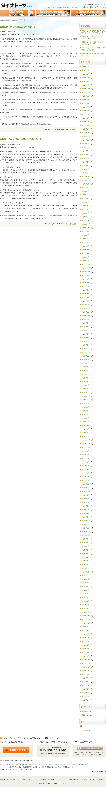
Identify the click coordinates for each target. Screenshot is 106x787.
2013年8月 (85, 630)
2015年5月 (85, 554)
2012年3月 (85, 693)
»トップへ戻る (85, 730)
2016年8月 (85, 499)
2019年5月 (85, 378)
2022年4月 (85, 250)
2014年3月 (85, 605)
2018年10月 (85, 403)
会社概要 (43, 779)
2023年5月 (85, 202)
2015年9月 (85, 539)
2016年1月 (85, 524)
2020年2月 (85, 345)
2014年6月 (85, 594)
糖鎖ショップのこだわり (88, 13)
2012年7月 (85, 678)
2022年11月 (85, 224)
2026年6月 (85, 67)
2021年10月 (85, 272)
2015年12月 (85, 528)
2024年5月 (85, 158)
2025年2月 (85, 125)
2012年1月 (85, 700)
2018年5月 (85, 422)
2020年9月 (85, 319)
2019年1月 (85, 393)
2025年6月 (85, 111)
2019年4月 (85, 381)
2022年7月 (85, 239)
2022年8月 (85, 235)
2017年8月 (85, 455)
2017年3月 (85, 473)
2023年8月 (85, 191)
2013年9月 (85, 627)
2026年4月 (85, 74)
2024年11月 (85, 136)
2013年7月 (85, 634)
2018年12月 (85, 396)
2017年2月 (85, 477)
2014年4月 (85, 601)
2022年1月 (85, 261)
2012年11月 (85, 663)
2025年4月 (85, 118)
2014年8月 (85, 586)
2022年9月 (85, 231)
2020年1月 (85, 348)
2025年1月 (85, 129)
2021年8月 (85, 279)
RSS (83, 726)
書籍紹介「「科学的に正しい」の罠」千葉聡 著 (93, 37)
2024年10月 (85, 140)
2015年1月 (85, 568)
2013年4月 (85, 645)
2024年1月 (85, 173)
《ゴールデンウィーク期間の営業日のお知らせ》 (93, 49)
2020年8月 (85, 323)
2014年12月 (85, 572)
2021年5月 (85, 290)
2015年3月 (85, 561)
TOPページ (50, 7)
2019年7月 (85, 370)
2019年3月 (85, 385)
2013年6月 (85, 638)
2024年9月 (85, 144)
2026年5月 (85, 70)
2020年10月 (85, 316)
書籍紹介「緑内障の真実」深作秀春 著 (19, 27)
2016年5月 (85, 510)
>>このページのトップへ (98, 771)
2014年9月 (85, 583)
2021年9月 (85, 275)
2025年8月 (85, 103)
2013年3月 (85, 649)
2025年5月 (85, 114)
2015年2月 (85, 564)
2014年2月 (85, 608)
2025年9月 (85, 100)
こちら (22, 769)
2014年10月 (85, 579)
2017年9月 (85, 451)
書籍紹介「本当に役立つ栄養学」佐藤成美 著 (21, 139)
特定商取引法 (11, 779)
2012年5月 (85, 685)
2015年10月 (85, 535)
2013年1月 (85, 656)
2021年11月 (85, 268)
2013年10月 (85, 623)
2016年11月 (85, 488)
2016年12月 (85, 484)
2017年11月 (85, 444)
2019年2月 (85, 389)
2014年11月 (85, 575)
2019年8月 (85, 367)
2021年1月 (85, 305)
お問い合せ (51, 779)
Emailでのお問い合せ (63, 7)
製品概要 (2, 779)
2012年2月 (85, 696)
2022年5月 (85, 246)
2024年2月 (85, 169)
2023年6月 (85, 199)
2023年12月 (85, 177)
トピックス (14, 20)
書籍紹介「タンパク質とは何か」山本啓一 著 (92, 43)
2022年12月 (85, 220)
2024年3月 (85, 166)
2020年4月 (85, 338)
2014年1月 (85, 612)
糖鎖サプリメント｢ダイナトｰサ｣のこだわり (53, 13)
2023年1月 (85, 217)
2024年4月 (85, 162)
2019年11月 (85, 356)
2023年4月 (85, 206)
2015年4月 (85, 557)
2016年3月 (85, 517)
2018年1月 (85, 436)
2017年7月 (85, 458)
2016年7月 (85, 502)
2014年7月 (85, 590)
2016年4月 (85, 513)
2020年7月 (85, 327)
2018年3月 (85, 429)
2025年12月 (85, 89)
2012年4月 (85, 689)
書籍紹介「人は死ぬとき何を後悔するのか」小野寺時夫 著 (93, 32)
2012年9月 (85, 671)
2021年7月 (85, 283)
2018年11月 (85, 400)
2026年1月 (85, 85)
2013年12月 (85, 616)
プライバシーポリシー (23, 779)
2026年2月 (85, 81)
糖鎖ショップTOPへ (5, 20)
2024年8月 (85, 147)
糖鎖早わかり (17, 13)
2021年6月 (85, 286)
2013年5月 (85, 641)
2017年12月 (85, 440)
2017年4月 (85, 469)
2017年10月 (85, 447)
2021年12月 (85, 264)
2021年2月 (85, 301)
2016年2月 (85, 521)
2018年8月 (85, 411)
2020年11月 (85, 312)
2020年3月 (85, 341)
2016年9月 (85, 495)
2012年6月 (85, 682)
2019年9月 (85, 363)
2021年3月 (85, 297)
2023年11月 (85, 180)
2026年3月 (85, 78)
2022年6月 (85, 242)
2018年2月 (85, 433)
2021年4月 (85, 294)
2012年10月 (85, 667)
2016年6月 (85, 506)
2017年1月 (85, 480)
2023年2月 (85, 213)
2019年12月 (85, 352)
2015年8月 (85, 542)
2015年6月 (85, 550)
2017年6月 (85, 462)
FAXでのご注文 (76, 7)
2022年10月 (85, 228)
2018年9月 (85, 407)
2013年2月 (85, 652)
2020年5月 (85, 334)
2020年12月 (85, 308)
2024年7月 (85, 151)
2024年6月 (85, 155)
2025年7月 (85, 107)
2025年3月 (85, 122)
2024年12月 (85, 133)
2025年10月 (85, 96)
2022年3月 (85, 253)
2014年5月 (85, 597)
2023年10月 (85, 184)
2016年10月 (85, 491)
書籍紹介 (73, 129)
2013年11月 (85, 619)
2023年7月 (85, 195)
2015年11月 (85, 532)
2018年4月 (85, 425)
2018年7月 (85, 414)
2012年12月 (85, 660)
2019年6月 (85, 374)
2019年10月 (85, 360)
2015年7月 (85, 546)
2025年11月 (85, 92)
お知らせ (84, 711)
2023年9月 (85, 187)
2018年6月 (85, 418)
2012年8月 (85, 674)
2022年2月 (85, 257)
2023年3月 (85, 209)
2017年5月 (85, 466)
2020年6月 (85, 330)
